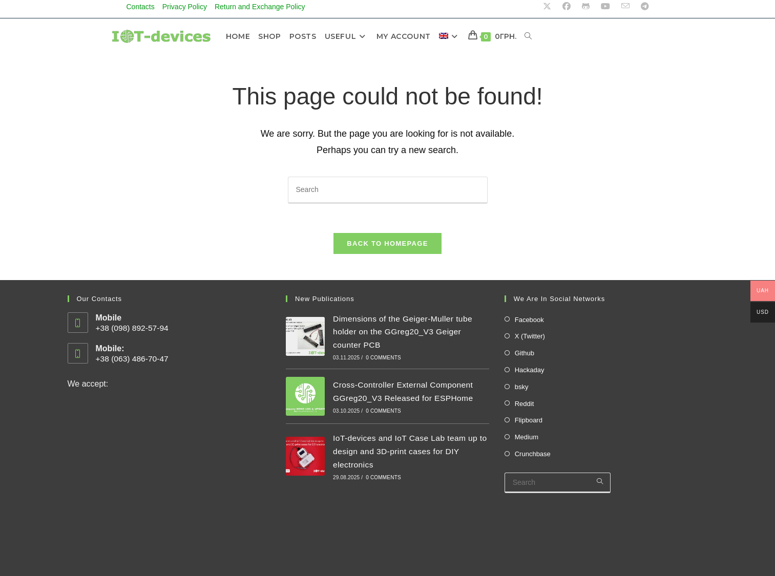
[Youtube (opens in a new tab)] (605, 7)
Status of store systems (115, 519)
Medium (526, 439)
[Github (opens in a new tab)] (585, 7)
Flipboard (528, 422)
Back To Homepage (387, 245)
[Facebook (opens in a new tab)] (566, 7)
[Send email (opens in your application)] (625, 7)
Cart (657, 564)
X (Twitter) (530, 339)
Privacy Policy (184, 7)
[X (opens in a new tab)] (547, 7)
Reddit (524, 406)
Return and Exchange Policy (260, 7)
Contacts (141, 7)
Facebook (529, 322)
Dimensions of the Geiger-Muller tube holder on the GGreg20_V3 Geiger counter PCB (404, 333)
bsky (522, 389)
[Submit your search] (600, 484)
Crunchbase (533, 456)
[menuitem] (452, 36)
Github (524, 355)
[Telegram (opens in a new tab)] (642, 7)
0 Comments (383, 359)
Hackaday (529, 372)
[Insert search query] (388, 190)
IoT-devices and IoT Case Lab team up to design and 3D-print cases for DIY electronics (407, 453)
